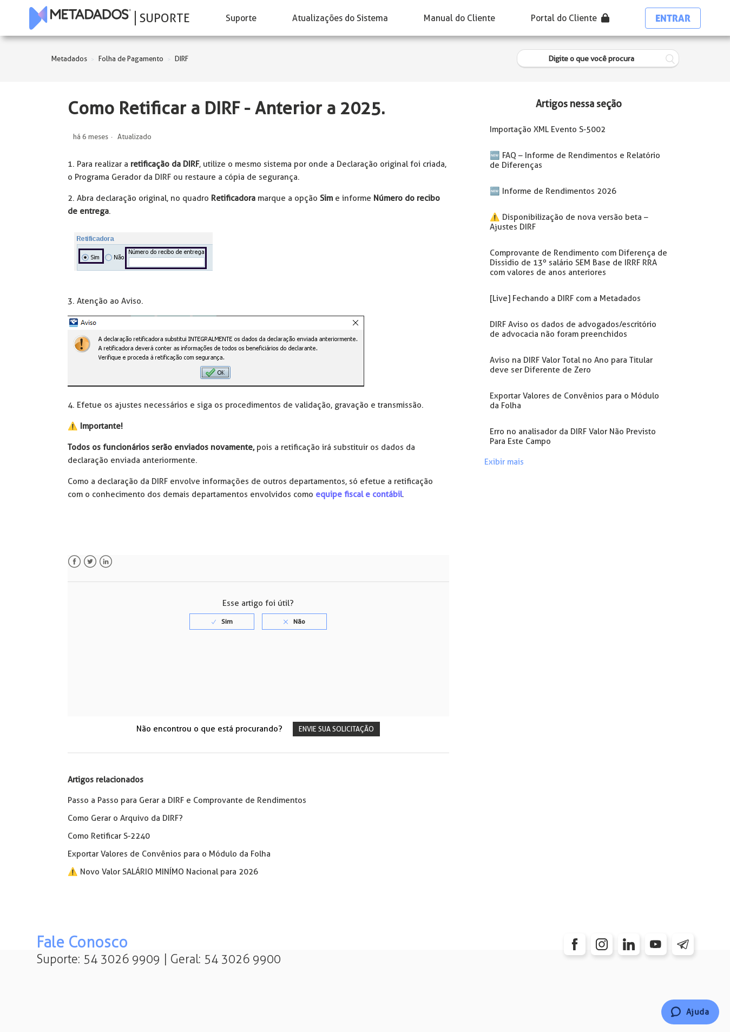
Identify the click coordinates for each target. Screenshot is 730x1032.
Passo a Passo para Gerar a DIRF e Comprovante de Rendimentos (187, 800)
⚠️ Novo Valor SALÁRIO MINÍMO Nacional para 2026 (163, 872)
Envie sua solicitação (336, 729)
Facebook (74, 562)
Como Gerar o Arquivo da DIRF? (125, 818)
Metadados (69, 59)
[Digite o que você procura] (598, 58)
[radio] (221, 621)
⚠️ (73, 426)
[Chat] (690, 1012)
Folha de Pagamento (130, 59)
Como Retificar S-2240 (109, 836)
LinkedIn (106, 562)
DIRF (181, 59)
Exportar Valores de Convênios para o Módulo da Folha (169, 854)
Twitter (90, 562)
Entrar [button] (672, 18)
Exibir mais (504, 462)
